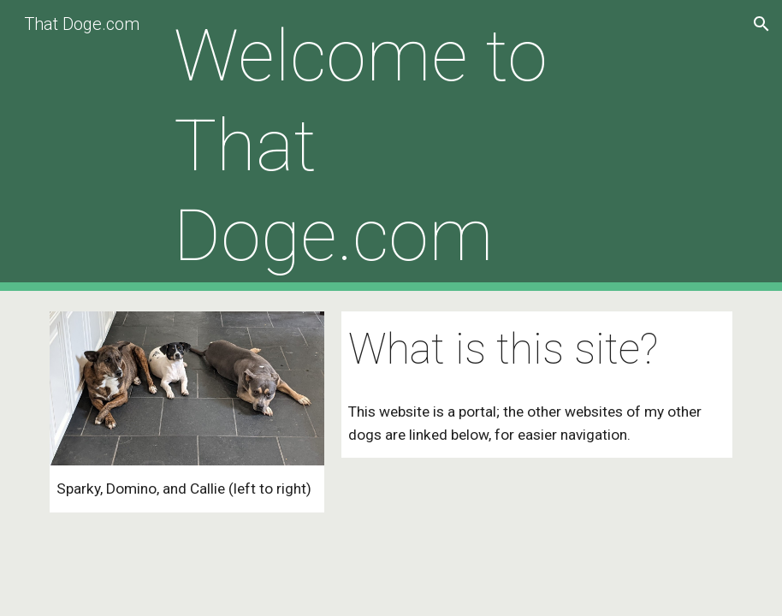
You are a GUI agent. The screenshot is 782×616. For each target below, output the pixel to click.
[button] (761, 23)
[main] (391, 145)
